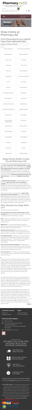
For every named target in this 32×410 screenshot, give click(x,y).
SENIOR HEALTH (8, 126)
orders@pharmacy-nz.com (10, 329)
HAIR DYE (8, 87)
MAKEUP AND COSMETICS (8, 109)
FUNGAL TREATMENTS (23, 76)
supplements (4, 185)
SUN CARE (8, 142)
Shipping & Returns (7, 314)
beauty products (23, 185)
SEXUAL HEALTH (23, 126)
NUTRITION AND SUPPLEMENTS (8, 121)
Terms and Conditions (22, 314)
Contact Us (4, 313)
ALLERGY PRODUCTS (8, 48)
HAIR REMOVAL (23, 87)
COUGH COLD (8, 60)
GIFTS (8, 82)
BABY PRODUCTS (8, 54)
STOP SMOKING (8, 137)
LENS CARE (23, 98)
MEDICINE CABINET (23, 109)
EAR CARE (23, 60)
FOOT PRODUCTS (24, 71)
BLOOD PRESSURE (23, 54)
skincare (10, 185)
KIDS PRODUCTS (8, 98)
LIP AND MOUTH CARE (8, 104)
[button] (2, 23)
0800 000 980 (26, 11)
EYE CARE (8, 65)
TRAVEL (23, 148)
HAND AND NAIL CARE (8, 93)
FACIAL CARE (24, 65)
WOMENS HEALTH (23, 153)
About (19, 310)
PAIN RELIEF (23, 120)
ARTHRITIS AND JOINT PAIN (23, 48)
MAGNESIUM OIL (23, 104)
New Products (24, 115)
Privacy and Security (22, 313)
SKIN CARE (23, 131)
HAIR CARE (23, 82)
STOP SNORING (23, 137)
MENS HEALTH (8, 115)
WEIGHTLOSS (8, 153)
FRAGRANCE (8, 76)
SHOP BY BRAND (8, 131)
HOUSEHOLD (23, 93)
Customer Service (8, 310)
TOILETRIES (8, 148)
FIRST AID (8, 71)
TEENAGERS (23, 142)
